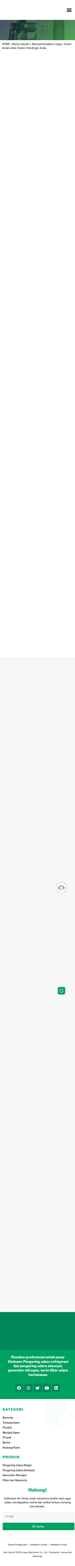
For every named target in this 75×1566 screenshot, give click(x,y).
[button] (69, 10)
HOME (6, 44)
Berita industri (21, 44)
